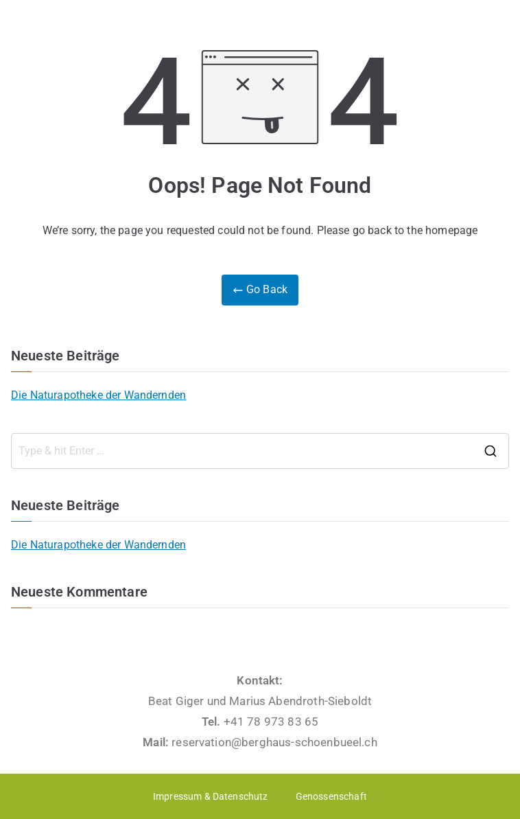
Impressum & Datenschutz (210, 796)
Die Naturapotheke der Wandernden (98, 395)
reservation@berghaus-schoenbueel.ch (274, 742)
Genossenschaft (331, 796)
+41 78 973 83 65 (271, 721)
